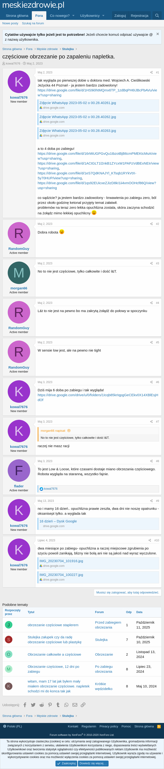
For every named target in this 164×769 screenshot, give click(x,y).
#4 (157, 303)
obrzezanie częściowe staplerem (53, 625)
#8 (157, 461)
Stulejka (101, 640)
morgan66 (19, 288)
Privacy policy (108, 726)
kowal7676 (13, 63)
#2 (157, 224)
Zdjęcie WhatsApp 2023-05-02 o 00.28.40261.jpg (78, 103)
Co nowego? (59, 16)
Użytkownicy (90, 16)
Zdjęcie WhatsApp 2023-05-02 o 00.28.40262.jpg (78, 117)
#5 (157, 342)
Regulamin (89, 726)
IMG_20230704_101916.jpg (61, 561)
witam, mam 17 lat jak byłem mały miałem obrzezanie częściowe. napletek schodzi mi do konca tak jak (58, 686)
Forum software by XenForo (82, 734)
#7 (157, 421)
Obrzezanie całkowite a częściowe (54, 654)
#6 (157, 382)
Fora (39, 16)
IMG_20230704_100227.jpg (61, 575)
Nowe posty (10, 23)
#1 (157, 72)
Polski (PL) (12, 726)
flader (19, 486)
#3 (157, 263)
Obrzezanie (104, 654)
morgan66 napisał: (53, 430)
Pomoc (126, 726)
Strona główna (17, 16)
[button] (73, 15)
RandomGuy (18, 249)
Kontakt (73, 726)
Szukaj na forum (33, 23)
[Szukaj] (157, 15)
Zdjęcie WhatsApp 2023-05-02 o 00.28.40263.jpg (78, 131)
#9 (157, 501)
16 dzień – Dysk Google (58, 521)
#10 (156, 540)
